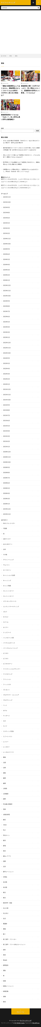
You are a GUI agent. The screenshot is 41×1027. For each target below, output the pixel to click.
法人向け (5, 913)
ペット (5, 705)
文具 (4, 866)
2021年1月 (6, 446)
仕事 (4, 767)
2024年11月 (7, 238)
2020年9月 (6, 467)
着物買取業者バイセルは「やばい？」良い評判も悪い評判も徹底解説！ (10, 117)
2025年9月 (6, 207)
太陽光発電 (6, 814)
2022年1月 (6, 384)
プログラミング (7, 700)
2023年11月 (7, 290)
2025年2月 (6, 233)
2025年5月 (6, 223)
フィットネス (7, 684)
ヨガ (4, 721)
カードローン (7, 570)
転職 (4, 981)
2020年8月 (6, 472)
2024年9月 (6, 249)
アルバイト (6, 565)
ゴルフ (5, 611)
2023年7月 (6, 311)
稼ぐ (4, 934)
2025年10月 (7, 202)
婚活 (4, 819)
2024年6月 (6, 254)
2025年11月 (7, 197)
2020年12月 (7, 452)
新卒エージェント (8, 871)
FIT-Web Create (19, 1023)
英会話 (5, 960)
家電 (4, 845)
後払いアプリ (7, 856)
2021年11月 (7, 394)
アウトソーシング (8, 559)
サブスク (5, 617)
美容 (4, 955)
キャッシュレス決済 (9, 575)
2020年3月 (6, 498)
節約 (4, 949)
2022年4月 (6, 368)
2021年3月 (6, 436)
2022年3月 (6, 374)
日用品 (5, 877)
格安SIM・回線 (7, 903)
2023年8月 (6, 306)
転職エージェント (8, 986)
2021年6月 (6, 420)
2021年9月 (6, 405)
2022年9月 (6, 358)
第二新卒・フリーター (9, 939)
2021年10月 (7, 400)
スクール (5, 622)
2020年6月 (6, 483)
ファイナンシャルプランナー (11, 669)
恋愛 (4, 861)
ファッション (7, 679)
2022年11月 (7, 348)
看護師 (5, 923)
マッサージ (6, 715)
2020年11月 (7, 457)
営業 (4, 809)
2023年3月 (6, 332)
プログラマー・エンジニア (11, 695)
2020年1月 (6, 504)
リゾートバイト (7, 736)
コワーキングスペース (9, 601)
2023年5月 (6, 322)
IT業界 (5, 528)
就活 (4, 851)
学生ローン (6, 835)
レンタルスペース (8, 752)
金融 (4, 996)
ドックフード (7, 632)
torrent (22, 181)
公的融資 (5, 793)
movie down (24, 187)
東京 (4, 892)
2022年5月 (6, 363)
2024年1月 (6, 280)
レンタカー (6, 747)
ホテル (5, 710)
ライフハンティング (25, 1020)
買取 (17, 74)
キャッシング (7, 580)
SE (3, 534)
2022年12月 (7, 342)
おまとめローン (7, 544)
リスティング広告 (8, 731)
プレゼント (6, 690)
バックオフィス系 (8, 638)
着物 (17, 71)
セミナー (5, 627)
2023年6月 (6, 316)
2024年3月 (6, 270)
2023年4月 (6, 327)
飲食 (4, 1001)
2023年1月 (6, 337)
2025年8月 (6, 212)
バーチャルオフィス (9, 643)
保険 (4, 773)
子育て (5, 825)
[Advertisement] (20, 32)
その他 (5, 554)
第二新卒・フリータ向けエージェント (14, 944)
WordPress (36, 1023)
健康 (4, 778)
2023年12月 (7, 285)
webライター (7, 539)
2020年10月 (7, 462)
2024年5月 (6, 259)
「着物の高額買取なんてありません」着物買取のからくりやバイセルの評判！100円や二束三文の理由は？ (10, 90)
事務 (4, 757)
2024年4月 (6, 264)
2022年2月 (6, 379)
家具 (4, 840)
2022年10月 (7, 353)
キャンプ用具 (7, 586)
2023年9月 (6, 301)
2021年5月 (6, 426)
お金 (4, 549)
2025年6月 (6, 218)
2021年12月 (7, 389)
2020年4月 (6, 493)
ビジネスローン (7, 663)
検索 (2, 128)
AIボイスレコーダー (9, 523)
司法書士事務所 (7, 804)
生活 (4, 918)
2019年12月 (7, 509)
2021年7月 (6, 415)
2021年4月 (6, 431)
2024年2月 (6, 275)
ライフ (5, 726)
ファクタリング (7, 674)
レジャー (5, 742)
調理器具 (5, 965)
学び (4, 830)
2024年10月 (7, 244)
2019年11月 (7, 514)
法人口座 (5, 908)
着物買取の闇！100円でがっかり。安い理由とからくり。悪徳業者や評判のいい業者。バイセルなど (30, 89)
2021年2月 (6, 441)
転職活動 (5, 991)
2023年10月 (7, 296)
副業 (4, 799)
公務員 (5, 788)
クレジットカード (8, 591)
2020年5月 (6, 488)
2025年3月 (6, 228)
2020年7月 (6, 478)
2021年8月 (6, 410)
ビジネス (5, 653)
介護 (4, 762)
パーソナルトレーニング (10, 648)
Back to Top (20, 1012)
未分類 (17, 100)
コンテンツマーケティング (11, 606)
